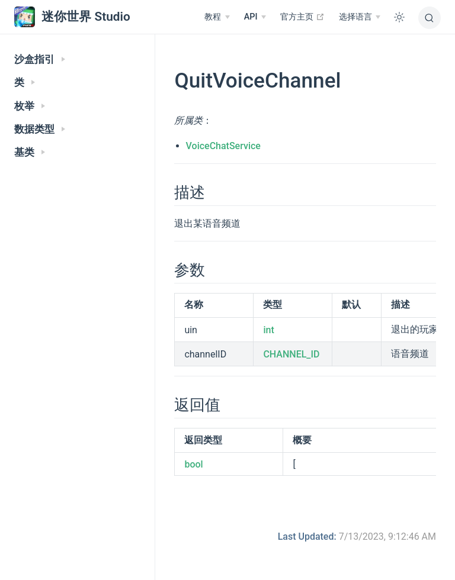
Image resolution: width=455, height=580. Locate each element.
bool (193, 464)
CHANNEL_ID (291, 354)
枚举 (29, 106)
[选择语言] (359, 17)
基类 (29, 152)
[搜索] (429, 18)
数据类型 (39, 129)
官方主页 (302, 16)
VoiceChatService (223, 146)
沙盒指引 (39, 59)
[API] (255, 17)
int (268, 330)
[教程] (216, 17)
